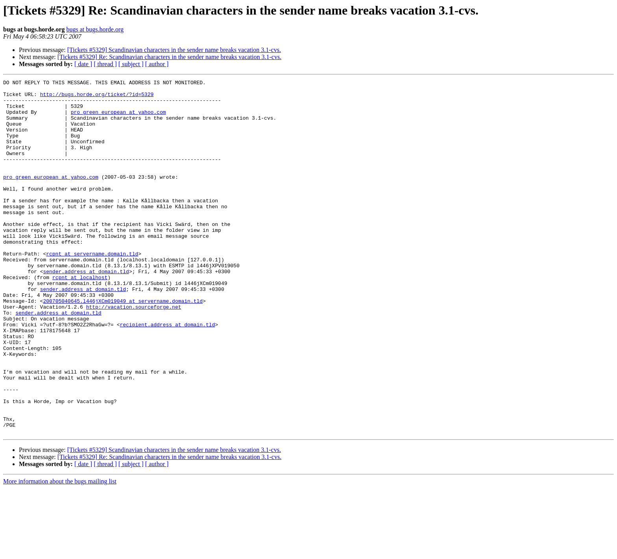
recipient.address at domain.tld (167, 374)
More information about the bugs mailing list (59, 552)
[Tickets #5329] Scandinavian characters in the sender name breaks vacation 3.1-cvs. (174, 49)
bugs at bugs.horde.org (94, 29)
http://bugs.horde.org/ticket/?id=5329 (97, 97)
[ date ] (83, 64)
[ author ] (157, 64)
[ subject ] (131, 64)
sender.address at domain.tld (86, 310)
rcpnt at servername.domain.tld (92, 288)
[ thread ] (105, 64)
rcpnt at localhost (79, 317)
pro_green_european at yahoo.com (118, 118)
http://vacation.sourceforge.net (133, 352)
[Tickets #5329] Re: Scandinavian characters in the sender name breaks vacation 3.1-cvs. (169, 57)
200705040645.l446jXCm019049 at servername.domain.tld (123, 345)
